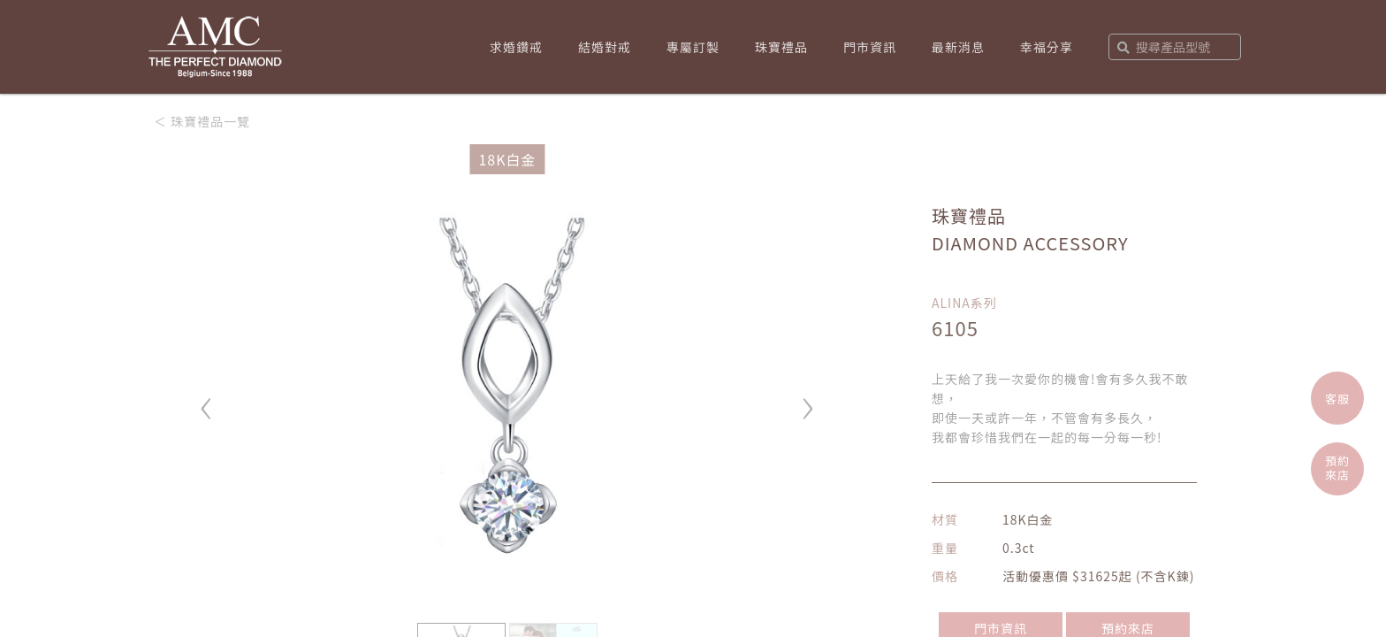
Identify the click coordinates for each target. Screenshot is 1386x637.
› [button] (808, 400)
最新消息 (958, 47)
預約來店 (1337, 467)
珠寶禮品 (781, 47)
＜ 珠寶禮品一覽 (202, 121)
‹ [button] (207, 400)
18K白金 (507, 159)
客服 (1337, 398)
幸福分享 (1046, 47)
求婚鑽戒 (516, 47)
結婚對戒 (604, 47)
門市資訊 (869, 47)
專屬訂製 (693, 47)
